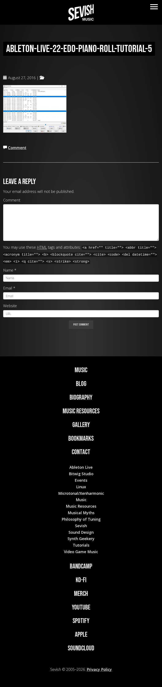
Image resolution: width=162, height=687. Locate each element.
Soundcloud (81, 648)
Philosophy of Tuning (81, 519)
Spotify (81, 621)
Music (81, 370)
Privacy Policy (99, 669)
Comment (17, 147)
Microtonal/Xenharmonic (81, 493)
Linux (81, 486)
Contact (81, 452)
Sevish (81, 525)
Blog (81, 384)
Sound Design (81, 532)
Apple (81, 635)
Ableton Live (81, 467)
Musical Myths (81, 512)
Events (81, 480)
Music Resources (81, 411)
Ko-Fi (81, 580)
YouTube (81, 607)
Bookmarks (81, 439)
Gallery (81, 425)
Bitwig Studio (81, 473)
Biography (81, 398)
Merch (81, 594)
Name (8, 270)
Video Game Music (81, 551)
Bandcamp (81, 566)
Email (7, 288)
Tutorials (81, 545)
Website (10, 305)
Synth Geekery (81, 538)
